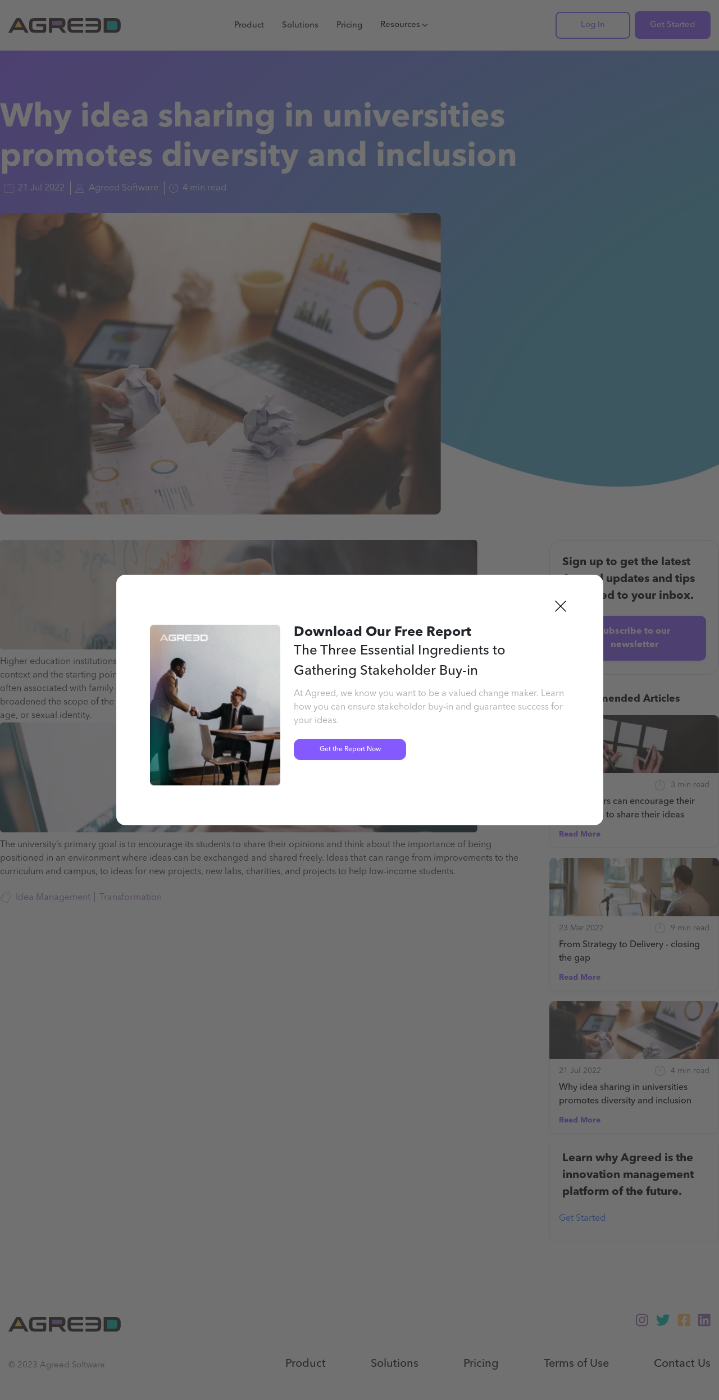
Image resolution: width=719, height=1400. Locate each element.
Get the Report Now (350, 749)
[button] (561, 606)
